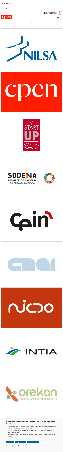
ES (3, 8)
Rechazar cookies (33, 442)
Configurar (10, 442)
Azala (30, 23)
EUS (6, 8)
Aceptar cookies (21, 442)
